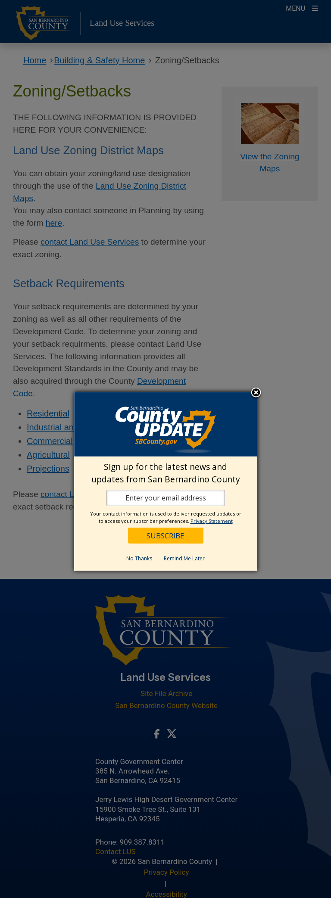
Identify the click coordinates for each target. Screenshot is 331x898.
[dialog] (165, 481)
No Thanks (139, 558)
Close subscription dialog (256, 393)
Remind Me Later (184, 558)
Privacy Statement (211, 521)
